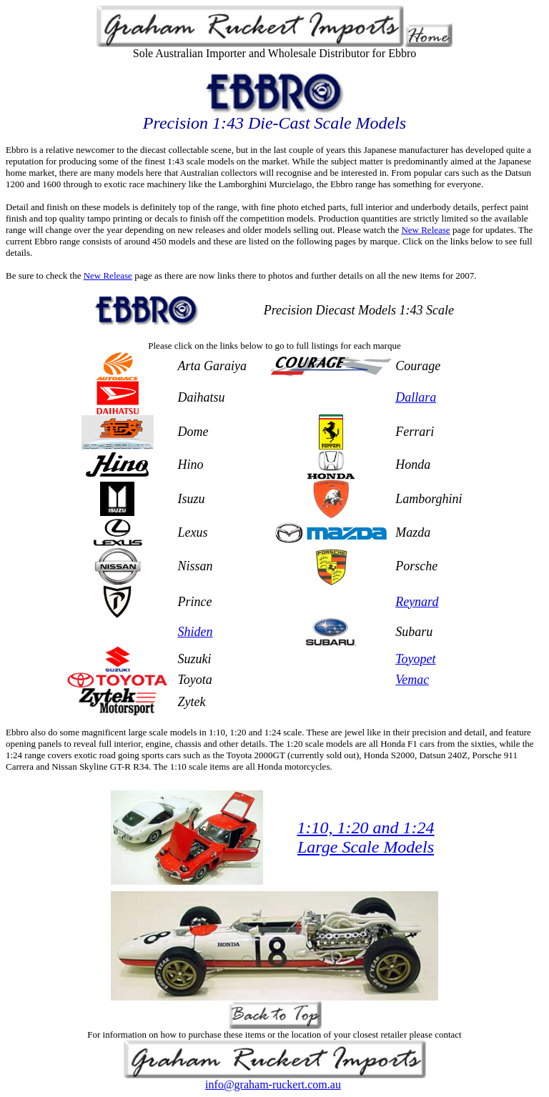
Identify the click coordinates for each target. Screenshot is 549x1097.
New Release (425, 229)
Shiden (194, 632)
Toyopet (415, 659)
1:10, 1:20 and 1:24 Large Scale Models (366, 837)
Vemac (412, 679)
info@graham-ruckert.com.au (273, 1084)
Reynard (416, 602)
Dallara (415, 397)
